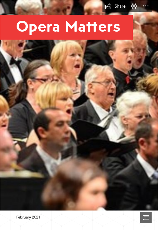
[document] (79, 115)
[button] (115, 6)
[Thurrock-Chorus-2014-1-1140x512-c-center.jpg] (79, 105)
